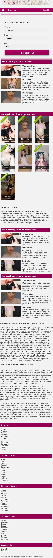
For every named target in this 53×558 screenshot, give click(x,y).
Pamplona (5, 499)
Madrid (3, 474)
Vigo (2, 533)
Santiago (4, 510)
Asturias (4, 435)
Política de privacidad (33, 556)
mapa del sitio (14, 556)
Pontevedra (5, 501)
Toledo (3, 526)
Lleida (3, 469)
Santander (5, 508)
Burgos (3, 440)
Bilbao (3, 438)
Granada (4, 465)
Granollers (5, 467)
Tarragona (5, 522)
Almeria (4, 433)
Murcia (3, 492)
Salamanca (5, 507)
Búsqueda (12, 10)
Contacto (41, 556)
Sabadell (4, 505)
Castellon (4, 446)
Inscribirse (47, 10)
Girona (3, 463)
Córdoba (4, 448)
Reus (3, 503)
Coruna (3, 449)
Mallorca (4, 478)
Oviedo (3, 495)
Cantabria (4, 442)
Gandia (3, 461)
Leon (3, 471)
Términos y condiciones (23, 556)
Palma (3, 497)
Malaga (3, 476)
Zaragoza (4, 539)
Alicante (4, 431)
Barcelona (5, 436)
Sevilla (3, 520)
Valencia (4, 530)
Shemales (4, 549)
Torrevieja (4, 528)
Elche (3, 459)
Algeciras (4, 429)
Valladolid (4, 531)
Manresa (4, 480)
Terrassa (4, 524)
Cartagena (5, 444)
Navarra (4, 494)
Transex (4, 551)
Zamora (4, 537)
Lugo (3, 472)
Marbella (4, 490)
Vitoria (3, 535)
